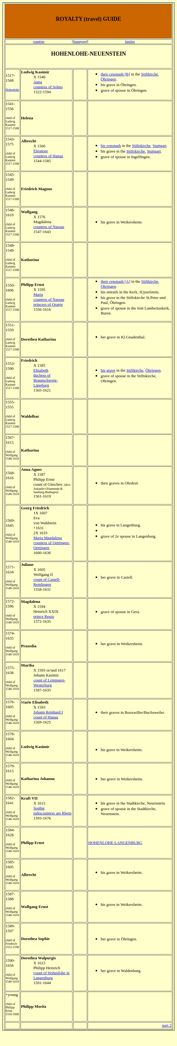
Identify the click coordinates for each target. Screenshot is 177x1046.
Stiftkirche (149, 74)
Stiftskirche (141, 145)
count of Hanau (45, 717)
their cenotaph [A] (115, 281)
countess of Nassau (48, 226)
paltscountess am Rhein (52, 813)
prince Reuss (43, 616)
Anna (37, 82)
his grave (108, 370)
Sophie (39, 808)
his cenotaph (111, 145)
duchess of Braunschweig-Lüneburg (45, 380)
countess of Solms (48, 87)
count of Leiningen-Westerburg (49, 682)
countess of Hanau (48, 156)
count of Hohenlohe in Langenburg (51, 975)
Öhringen (108, 79)
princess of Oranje (48, 304)
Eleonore (40, 151)
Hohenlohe (12, 89)
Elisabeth (40, 370)
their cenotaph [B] (115, 74)
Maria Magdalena (47, 537)
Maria (38, 294)
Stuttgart (159, 145)
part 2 (166, 1025)
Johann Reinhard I (48, 712)
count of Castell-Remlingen (46, 582)
